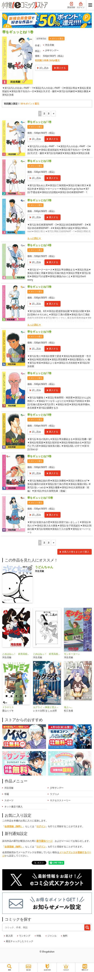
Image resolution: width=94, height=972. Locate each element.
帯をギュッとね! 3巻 (39, 200)
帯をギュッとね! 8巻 (39, 414)
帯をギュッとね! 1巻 (39, 121)
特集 (39, 935)
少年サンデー (52, 50)
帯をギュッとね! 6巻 (39, 331)
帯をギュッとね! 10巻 (40, 497)
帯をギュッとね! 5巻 (39, 286)
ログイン (81, 5)
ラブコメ (54, 794)
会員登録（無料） (14, 826)
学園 (6, 794)
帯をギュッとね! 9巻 (39, 456)
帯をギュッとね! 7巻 (39, 373)
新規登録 (71, 5)
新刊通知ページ (44, 841)
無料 (65, 935)
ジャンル (52, 935)
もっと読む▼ (34, 238)
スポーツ (8, 800)
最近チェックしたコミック (19, 941)
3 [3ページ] (48, 113)
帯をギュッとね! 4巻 (39, 245)
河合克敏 (49, 45)
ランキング (24, 935)
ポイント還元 (57, 39)
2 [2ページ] (44, 113)
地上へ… (68, 707)
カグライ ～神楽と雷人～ (46, 707)
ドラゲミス (8, 707)
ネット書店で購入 (13, 806)
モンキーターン (72, 654)
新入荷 (9, 935)
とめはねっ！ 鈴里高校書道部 (16, 654)
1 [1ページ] (39, 113)
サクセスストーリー (60, 800)
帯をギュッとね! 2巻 (39, 161)
